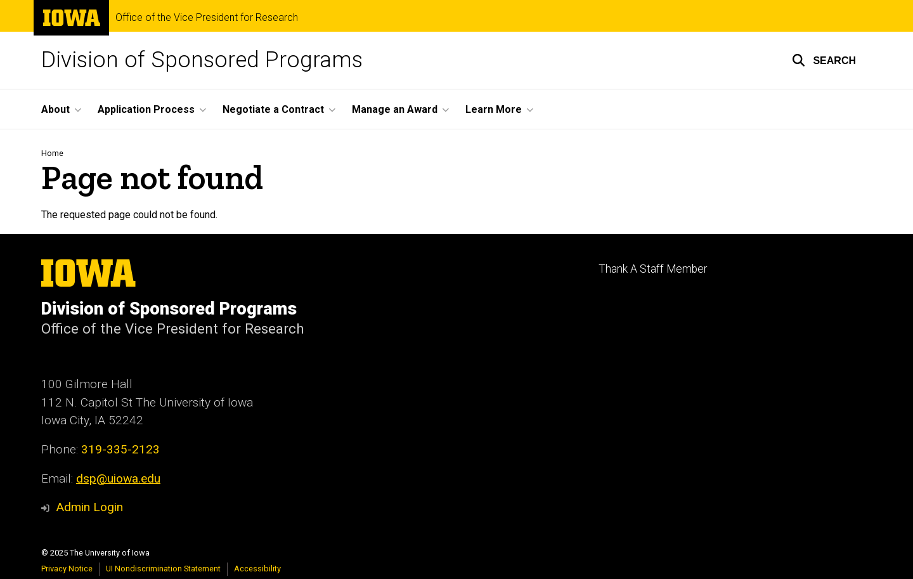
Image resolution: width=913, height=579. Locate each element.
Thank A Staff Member (653, 269)
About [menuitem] (55, 109)
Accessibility (257, 568)
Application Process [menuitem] (146, 109)
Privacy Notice (67, 568)
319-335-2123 (120, 449)
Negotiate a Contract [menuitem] (273, 109)
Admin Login (89, 507)
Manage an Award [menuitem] (394, 109)
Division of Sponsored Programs (202, 60)
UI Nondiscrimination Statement (163, 568)
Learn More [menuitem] (493, 109)
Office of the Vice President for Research (206, 17)
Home (52, 153)
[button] (824, 60)
